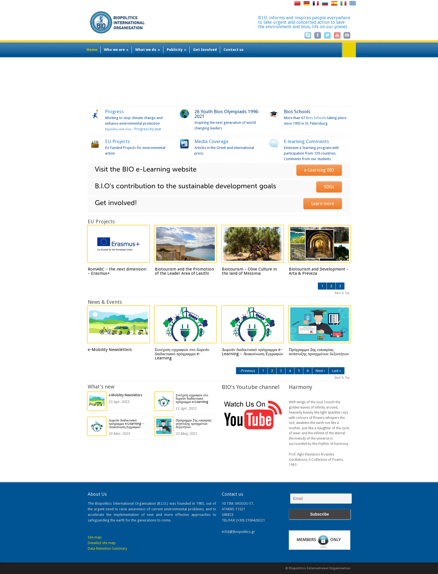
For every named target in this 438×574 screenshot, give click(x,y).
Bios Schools (297, 111)
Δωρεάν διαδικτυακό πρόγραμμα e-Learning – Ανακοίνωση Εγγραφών (252, 351)
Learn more (322, 203)
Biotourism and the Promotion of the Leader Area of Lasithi (184, 271)
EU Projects (117, 141)
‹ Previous (247, 371)
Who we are (116, 50)
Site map (95, 537)
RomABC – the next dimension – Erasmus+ (117, 271)
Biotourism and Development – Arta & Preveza (319, 271)
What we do (147, 50)
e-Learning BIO (319, 170)
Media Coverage (211, 141)
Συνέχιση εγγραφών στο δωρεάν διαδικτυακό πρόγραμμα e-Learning (182, 353)
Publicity (176, 50)
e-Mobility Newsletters (110, 349)
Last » (336, 371)
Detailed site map (102, 543)
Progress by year (147, 129)
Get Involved (205, 50)
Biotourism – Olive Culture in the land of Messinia (249, 271)
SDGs (329, 186)
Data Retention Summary (107, 548)
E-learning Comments (306, 141)
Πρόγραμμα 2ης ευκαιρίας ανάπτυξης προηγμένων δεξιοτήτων (319, 351)
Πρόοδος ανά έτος (118, 129)
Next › (320, 371)
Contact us (233, 50)
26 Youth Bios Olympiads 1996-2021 (227, 114)
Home (92, 50)
